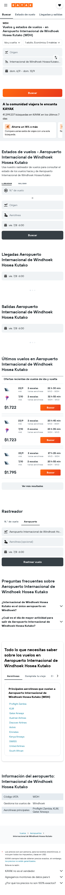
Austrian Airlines (17, 717)
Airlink (12, 727)
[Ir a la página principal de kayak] (22, 5)
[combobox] (12, 42)
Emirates (13, 731)
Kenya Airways (16, 736)
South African (16, 750)
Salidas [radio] (22, 183)
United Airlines (16, 746)
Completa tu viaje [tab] (35, 676)
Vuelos (23, 833)
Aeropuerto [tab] (30, 521)
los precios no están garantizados (20, 861)
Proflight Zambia (17, 703)
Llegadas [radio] (7, 183)
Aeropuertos (36, 833)
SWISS (13, 741)
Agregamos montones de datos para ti (34, 877)
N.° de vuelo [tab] (11, 521)
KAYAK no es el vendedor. (34, 871)
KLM (11, 708)
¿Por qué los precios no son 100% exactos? (34, 883)
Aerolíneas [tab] (13, 676)
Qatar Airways (16, 713)
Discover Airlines (18, 722)
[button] (5, 5)
